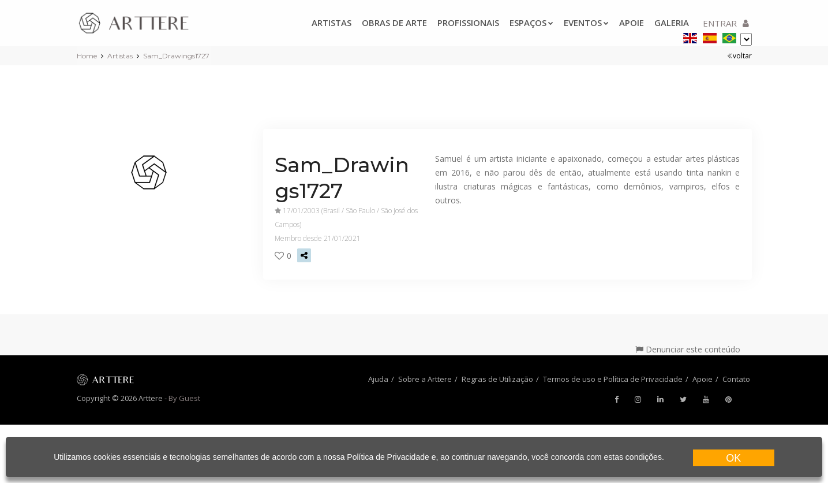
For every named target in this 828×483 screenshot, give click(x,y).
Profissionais (468, 22)
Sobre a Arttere (425, 379)
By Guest (184, 398)
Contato (736, 379)
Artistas (331, 22)
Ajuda (378, 379)
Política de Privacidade (388, 457)
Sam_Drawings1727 (176, 55)
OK (733, 458)
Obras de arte (394, 22)
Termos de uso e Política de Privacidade (613, 379)
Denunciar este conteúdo (687, 349)
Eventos (586, 22)
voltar (739, 56)
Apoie (631, 22)
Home (87, 55)
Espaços (531, 22)
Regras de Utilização (497, 379)
